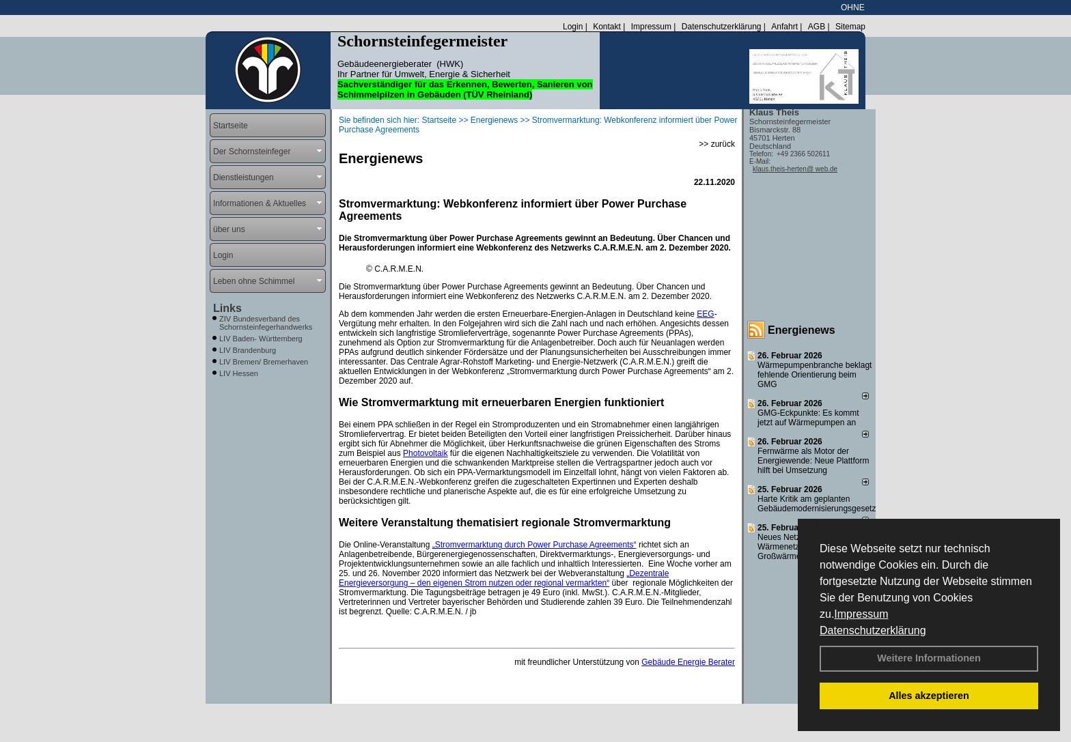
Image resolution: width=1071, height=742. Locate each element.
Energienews (801, 330)
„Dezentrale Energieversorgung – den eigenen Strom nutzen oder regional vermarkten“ (504, 578)
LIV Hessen (238, 373)
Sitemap (850, 26)
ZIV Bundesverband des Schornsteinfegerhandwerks (265, 323)
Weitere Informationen (929, 658)
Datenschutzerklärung (873, 630)
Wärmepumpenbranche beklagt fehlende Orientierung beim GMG (814, 374)
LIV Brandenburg (247, 350)
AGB (816, 26)
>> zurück (717, 144)
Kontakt (607, 26)
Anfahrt (784, 26)
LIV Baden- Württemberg (261, 338)
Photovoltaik (425, 453)
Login (573, 26)
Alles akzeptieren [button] (929, 695)
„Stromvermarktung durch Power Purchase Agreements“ (534, 545)
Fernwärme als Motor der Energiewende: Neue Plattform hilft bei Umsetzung (813, 460)
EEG (705, 314)
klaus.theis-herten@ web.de (795, 169)
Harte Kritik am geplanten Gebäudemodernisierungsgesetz (816, 503)
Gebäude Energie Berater (688, 662)
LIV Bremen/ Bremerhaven (263, 362)
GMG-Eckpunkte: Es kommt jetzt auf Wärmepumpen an (808, 417)
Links (227, 308)
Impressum (861, 614)
